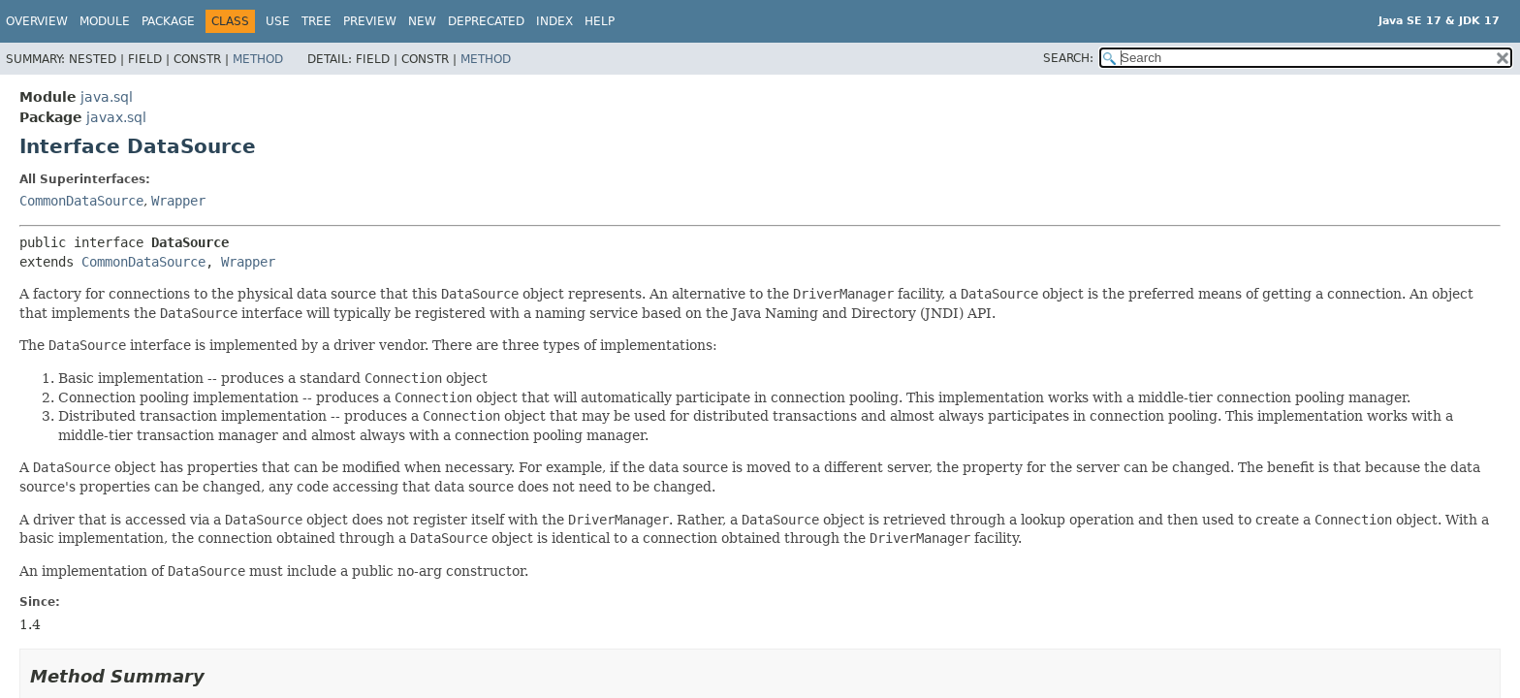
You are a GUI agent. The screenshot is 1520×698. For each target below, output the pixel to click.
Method (258, 59)
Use (278, 21)
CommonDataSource (81, 200)
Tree (316, 21)
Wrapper (178, 200)
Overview (37, 21)
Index (554, 21)
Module (104, 21)
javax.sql (116, 117)
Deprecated (486, 21)
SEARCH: (1068, 58)
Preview (369, 21)
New (422, 21)
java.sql (106, 97)
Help (600, 21)
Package (168, 21)
